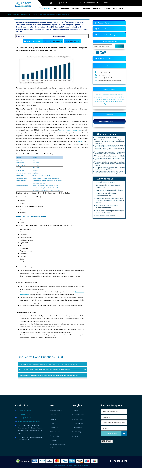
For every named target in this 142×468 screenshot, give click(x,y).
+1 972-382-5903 (24, 410)
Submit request (117, 433)
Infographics (78, 427)
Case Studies (78, 423)
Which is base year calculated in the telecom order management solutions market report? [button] (52, 375)
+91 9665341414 (24, 414)
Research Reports (19, 14)
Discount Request (103, 29)
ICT (27, 14)
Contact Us (54, 427)
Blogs (76, 410)
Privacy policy (54, 436)
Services (53, 415)
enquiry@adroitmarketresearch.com (30, 418)
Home (10, 14)
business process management (70, 130)
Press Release (79, 415)
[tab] (52, 364)
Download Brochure (104, 121)
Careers (52, 423)
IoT (30, 14)
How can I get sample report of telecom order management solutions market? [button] (52, 370)
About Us (53, 419)
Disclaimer (53, 440)
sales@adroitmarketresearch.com (29, 421)
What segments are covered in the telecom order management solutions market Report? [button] (52, 364)
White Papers (78, 419)
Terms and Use (55, 432)
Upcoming (77, 432)
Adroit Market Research (80, 465)
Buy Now (119, 46)
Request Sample (102, 23)
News (76, 436)
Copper (80, 141)
